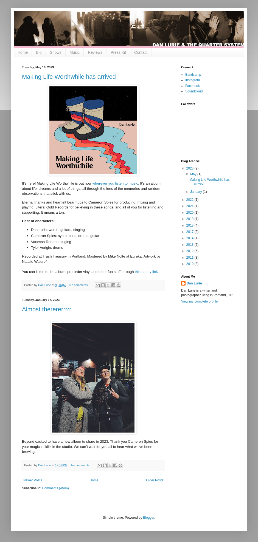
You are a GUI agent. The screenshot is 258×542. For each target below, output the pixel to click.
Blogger (148, 518)
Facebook (192, 86)
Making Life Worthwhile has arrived (69, 76)
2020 (190, 212)
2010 (190, 264)
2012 (190, 251)
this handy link (146, 272)
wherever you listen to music (115, 183)
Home (23, 52)
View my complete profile (199, 301)
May (193, 174)
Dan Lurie (194, 283)
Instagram (192, 80)
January (196, 192)
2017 (190, 232)
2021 (190, 206)
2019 (190, 219)
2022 (190, 200)
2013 (190, 245)
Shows (55, 52)
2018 (190, 225)
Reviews (95, 52)
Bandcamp (193, 75)
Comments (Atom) (55, 488)
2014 (190, 238)
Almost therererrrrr (46, 309)
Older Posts (154, 480)
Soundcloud (194, 91)
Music (75, 52)
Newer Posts (32, 480)
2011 (190, 257)
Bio (38, 52)
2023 (190, 168)
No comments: (79, 285)
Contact (140, 52)
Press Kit (118, 52)
